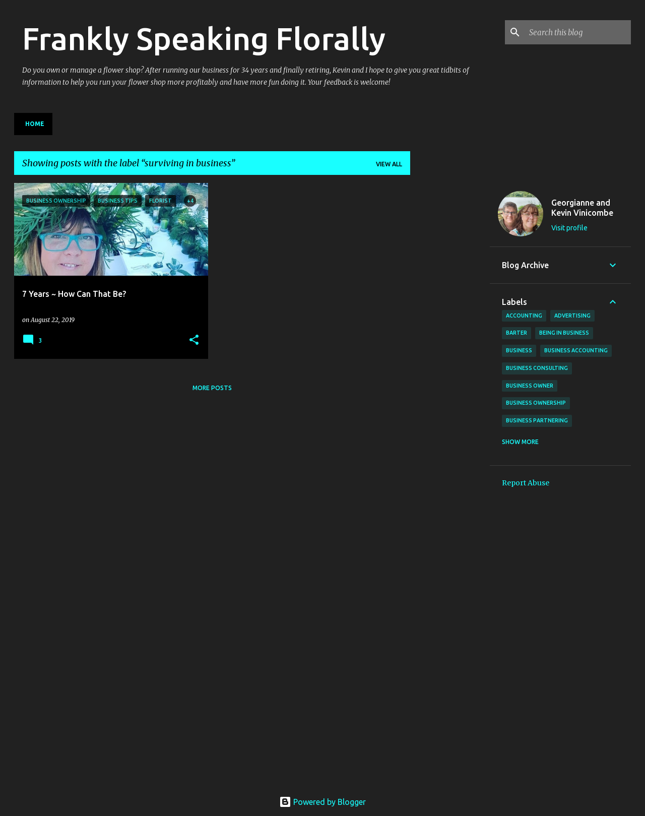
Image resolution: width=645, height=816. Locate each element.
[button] (194, 340)
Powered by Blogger (322, 801)
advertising (572, 315)
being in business (564, 333)
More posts (212, 388)
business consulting (537, 368)
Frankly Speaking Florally (203, 38)
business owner (529, 386)
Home (34, 123)
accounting (524, 315)
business (519, 350)
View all (389, 164)
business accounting (576, 350)
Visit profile (569, 228)
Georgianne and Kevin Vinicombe (582, 207)
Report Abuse (525, 482)
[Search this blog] (578, 32)
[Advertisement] (450, 334)
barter (516, 333)
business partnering (537, 420)
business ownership (536, 403)
